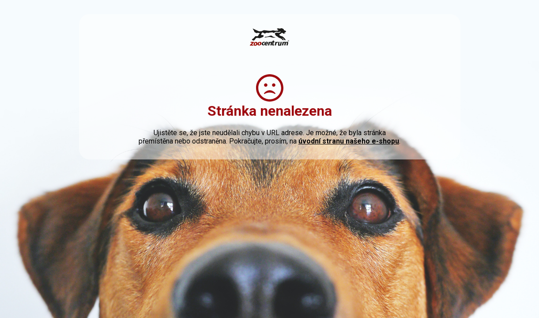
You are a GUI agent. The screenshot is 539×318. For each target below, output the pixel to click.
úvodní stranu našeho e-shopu (348, 141)
